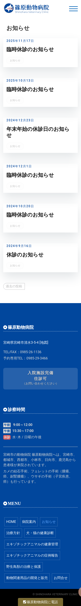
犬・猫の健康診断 (40, 533)
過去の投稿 (14, 286)
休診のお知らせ (25, 255)
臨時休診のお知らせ (30, 49)
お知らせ (15, 60)
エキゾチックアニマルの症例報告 (32, 555)
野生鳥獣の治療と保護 (23, 567)
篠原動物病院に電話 (40, 602)
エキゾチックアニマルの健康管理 (32, 544)
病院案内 (29, 522)
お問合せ (61, 578)
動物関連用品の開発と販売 (27, 578)
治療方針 (13, 533)
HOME (11, 522)
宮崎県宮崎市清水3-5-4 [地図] (25, 342)
